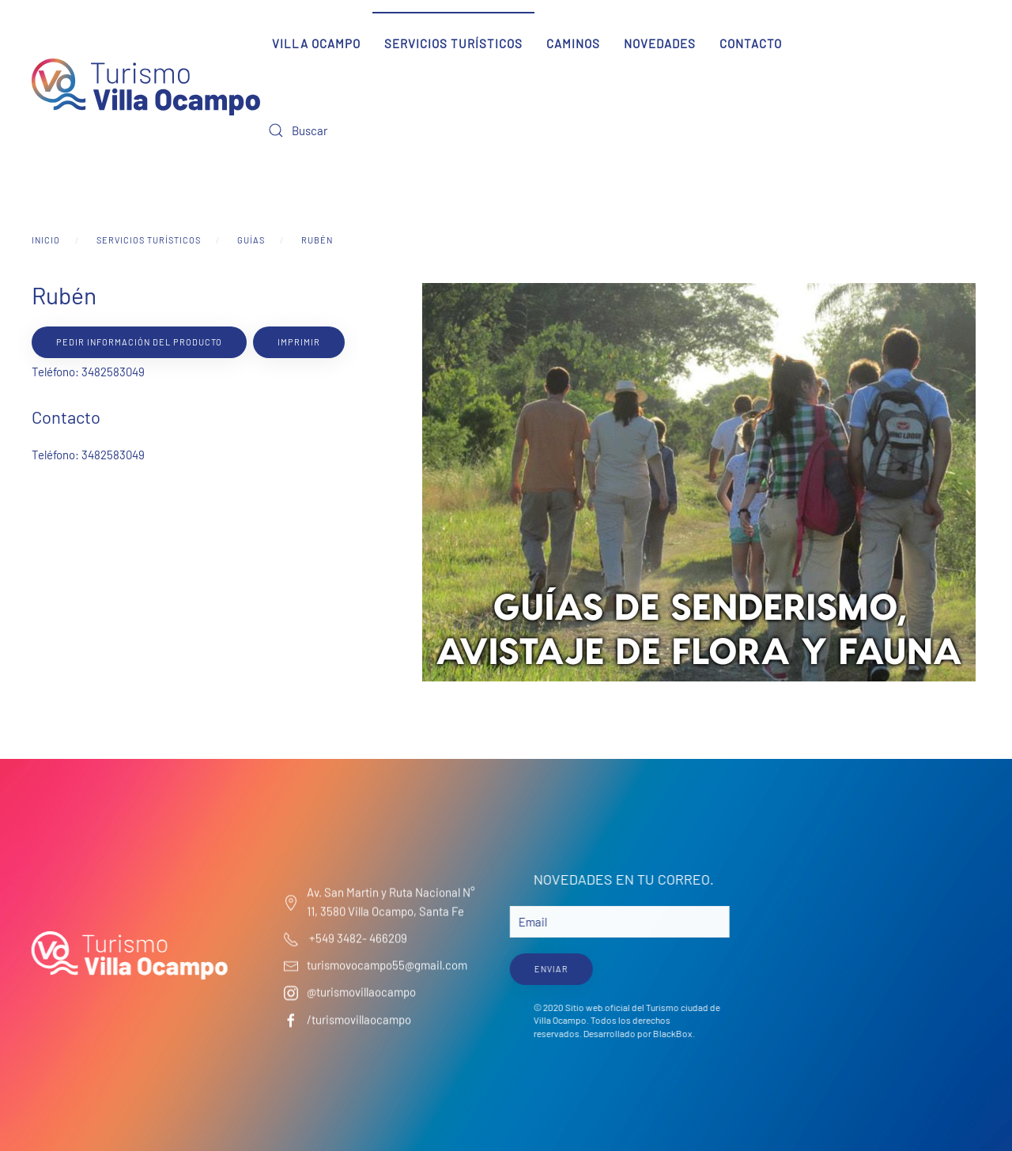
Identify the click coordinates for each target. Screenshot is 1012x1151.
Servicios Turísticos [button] (453, 43)
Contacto (750, 43)
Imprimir (299, 342)
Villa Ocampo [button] (316, 43)
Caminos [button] (573, 43)
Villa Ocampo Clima (881, 929)
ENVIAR (549, 968)
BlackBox (670, 1033)
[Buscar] (355, 130)
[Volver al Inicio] (146, 87)
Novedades (660, 43)
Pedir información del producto (139, 342)
